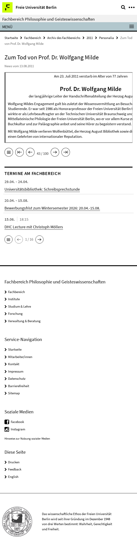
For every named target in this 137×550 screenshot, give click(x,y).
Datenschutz (16, 378)
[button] (8, 239)
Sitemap (14, 393)
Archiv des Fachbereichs (63, 38)
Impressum (15, 371)
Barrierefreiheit (18, 386)
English (13, 477)
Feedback (14, 469)
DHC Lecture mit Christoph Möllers (33, 226)
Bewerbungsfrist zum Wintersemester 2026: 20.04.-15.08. (52, 208)
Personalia (106, 38)
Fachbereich (32, 38)
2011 (90, 38)
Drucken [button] (14, 462)
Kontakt (13, 364)
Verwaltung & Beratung (24, 321)
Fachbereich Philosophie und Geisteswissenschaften (48, 19)
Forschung (15, 313)
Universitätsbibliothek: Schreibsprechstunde (42, 189)
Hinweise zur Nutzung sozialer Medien (27, 438)
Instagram (18, 429)
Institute (14, 299)
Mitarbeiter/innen (20, 357)
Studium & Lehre (19, 306)
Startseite (11, 38)
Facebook (17, 422)
